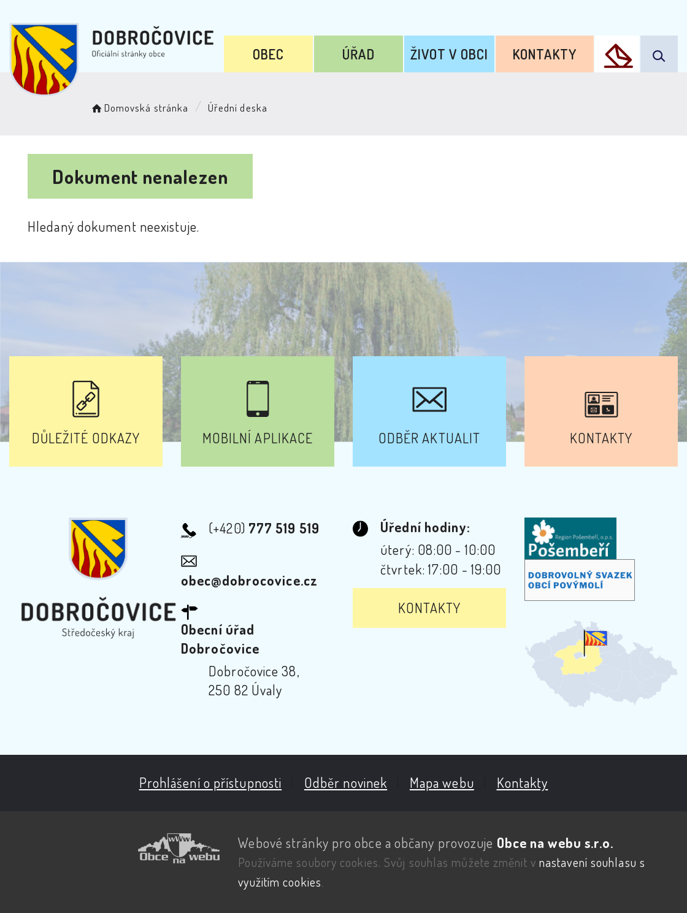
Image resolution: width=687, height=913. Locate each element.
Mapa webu (442, 782)
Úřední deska (237, 107)
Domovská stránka (139, 107)
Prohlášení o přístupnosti (210, 782)
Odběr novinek (345, 782)
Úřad (358, 54)
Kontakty (545, 54)
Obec (268, 54)
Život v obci (449, 54)
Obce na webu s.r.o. (555, 842)
